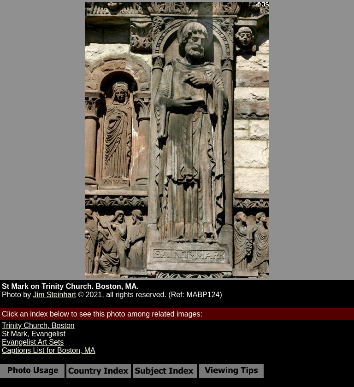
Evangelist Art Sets (33, 342)
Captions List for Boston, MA (48, 350)
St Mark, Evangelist (33, 334)
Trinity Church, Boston (38, 325)
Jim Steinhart (54, 295)
